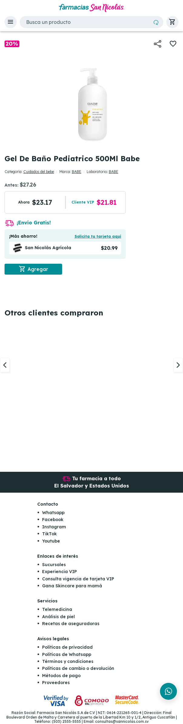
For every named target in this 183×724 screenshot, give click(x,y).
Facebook (52, 520)
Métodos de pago (61, 675)
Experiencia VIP (59, 572)
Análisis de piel (58, 616)
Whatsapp (53, 512)
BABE (76, 171)
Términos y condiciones (67, 661)
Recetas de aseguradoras (70, 623)
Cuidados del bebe (38, 171)
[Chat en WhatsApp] (168, 691)
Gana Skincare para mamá (72, 586)
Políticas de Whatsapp (66, 654)
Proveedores (56, 683)
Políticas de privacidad (67, 647)
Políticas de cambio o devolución (78, 668)
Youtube (51, 541)
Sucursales (54, 564)
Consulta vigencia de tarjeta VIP (78, 579)
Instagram (54, 527)
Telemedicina (57, 609)
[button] (11, 22)
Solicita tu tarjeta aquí (98, 236)
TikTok (49, 534)
